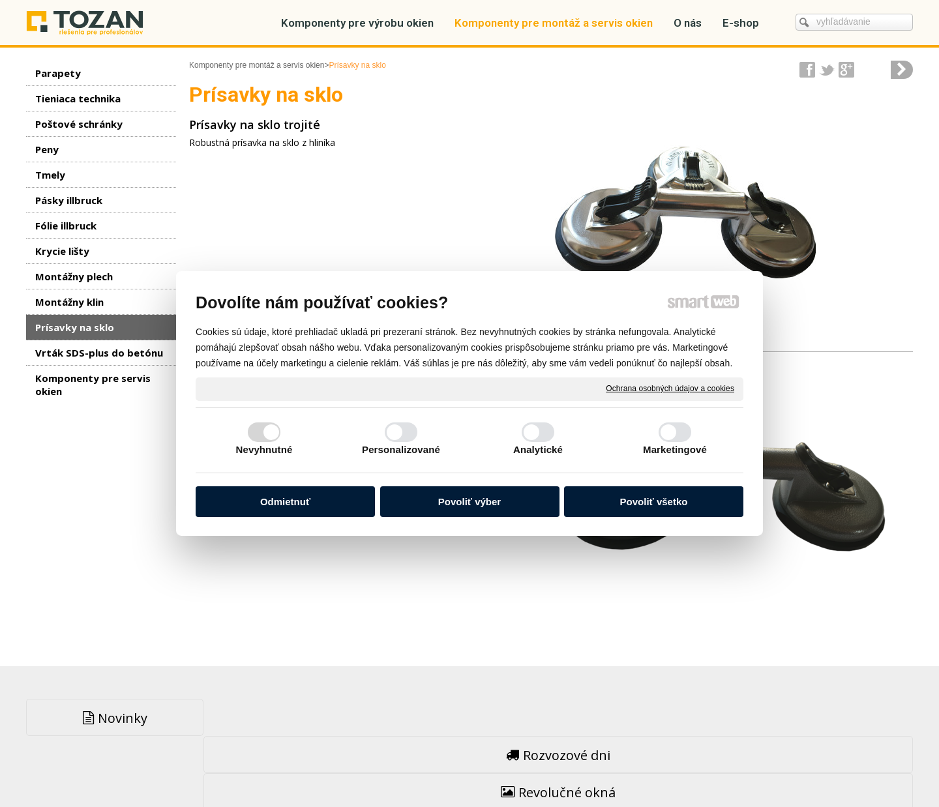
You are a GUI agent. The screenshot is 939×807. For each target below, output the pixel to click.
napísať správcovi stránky (441, 768)
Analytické (538, 449)
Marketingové (675, 449)
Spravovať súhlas (677, 768)
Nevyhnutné (264, 449)
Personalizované (401, 449)
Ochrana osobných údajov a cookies (670, 388)
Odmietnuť (285, 501)
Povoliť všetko (654, 501)
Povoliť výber (469, 501)
